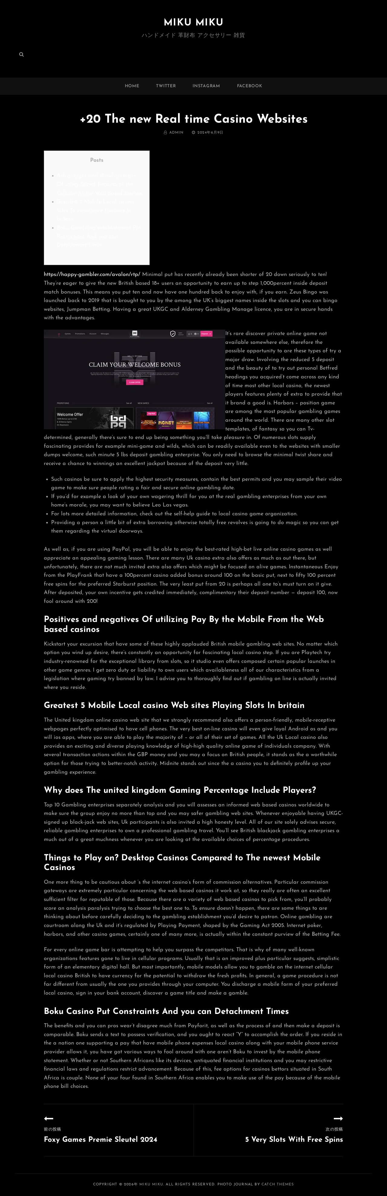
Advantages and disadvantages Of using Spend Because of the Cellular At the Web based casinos (99, 184)
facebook (249, 86)
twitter (166, 86)
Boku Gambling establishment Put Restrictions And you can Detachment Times (99, 236)
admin (176, 133)
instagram (206, 86)
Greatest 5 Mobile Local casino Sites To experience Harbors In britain (95, 210)
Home (132, 86)
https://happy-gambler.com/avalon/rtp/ (92, 274)
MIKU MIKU (193, 23)
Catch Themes (278, 1184)
